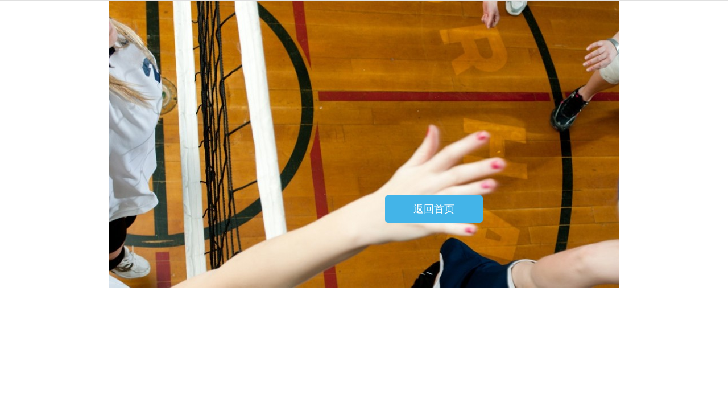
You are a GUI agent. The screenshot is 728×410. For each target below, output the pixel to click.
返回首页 (433, 209)
